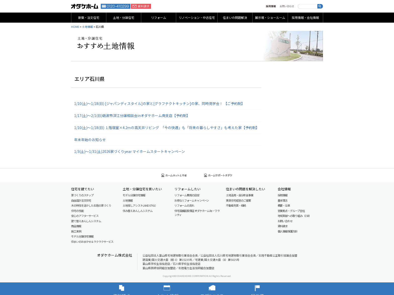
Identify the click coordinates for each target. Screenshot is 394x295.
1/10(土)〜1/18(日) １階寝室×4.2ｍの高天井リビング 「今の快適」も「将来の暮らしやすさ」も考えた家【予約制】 (166, 127)
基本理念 (283, 200)
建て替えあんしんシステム (86, 221)
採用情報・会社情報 (305, 17)
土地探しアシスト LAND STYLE (139, 205)
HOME (75, 27)
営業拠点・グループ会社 (291, 211)
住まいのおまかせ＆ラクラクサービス (92, 242)
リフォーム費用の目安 (186, 195)
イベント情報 (174, 288)
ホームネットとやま (174, 175)
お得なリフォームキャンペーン (191, 200)
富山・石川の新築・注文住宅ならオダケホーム (84, 6)
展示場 (264, 288)
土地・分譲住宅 (123, 17)
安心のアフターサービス (84, 216)
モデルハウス (219, 288)
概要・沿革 (284, 205)
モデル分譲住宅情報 (82, 236)
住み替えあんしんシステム (138, 211)
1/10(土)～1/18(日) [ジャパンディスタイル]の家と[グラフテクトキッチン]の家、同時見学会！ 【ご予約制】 (159, 103)
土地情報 (87, 27)
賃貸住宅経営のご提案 (238, 200)
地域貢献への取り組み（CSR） (295, 216)
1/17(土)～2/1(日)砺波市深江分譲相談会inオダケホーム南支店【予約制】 (132, 115)
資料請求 (141, 6)
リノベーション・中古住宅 (197, 17)
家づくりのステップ (82, 195)
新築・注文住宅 (88, 17)
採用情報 (271, 6)
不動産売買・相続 (236, 205)
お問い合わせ (287, 6)
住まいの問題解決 (235, 17)
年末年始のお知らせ (90, 139)
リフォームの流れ (184, 205)
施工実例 (76, 231)
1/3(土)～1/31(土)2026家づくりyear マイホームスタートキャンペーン (129, 151)
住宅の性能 (77, 211)
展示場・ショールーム (270, 17)
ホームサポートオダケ (218, 175)
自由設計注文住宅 (81, 200)
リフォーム (158, 17)
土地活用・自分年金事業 (239, 195)
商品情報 (76, 226)
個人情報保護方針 (288, 231)
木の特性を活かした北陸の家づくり (91, 205)
